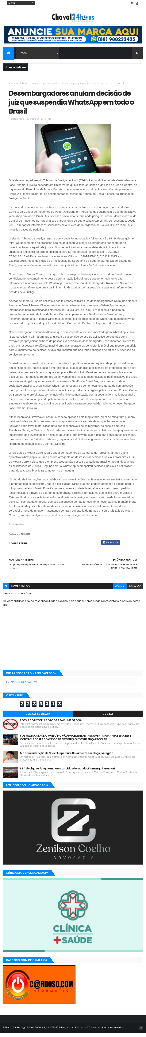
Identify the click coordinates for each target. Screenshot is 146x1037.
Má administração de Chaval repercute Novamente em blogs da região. (67, 757)
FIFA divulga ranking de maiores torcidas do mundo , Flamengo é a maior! (67, 773)
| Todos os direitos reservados (105, 1031)
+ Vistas (108, 718)
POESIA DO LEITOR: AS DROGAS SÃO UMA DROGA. (51, 725)
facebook (135, 590)
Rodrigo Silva (25, 1031)
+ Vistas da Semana (38, 718)
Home (12, 84)
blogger (120, 590)
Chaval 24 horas (21, 687)
